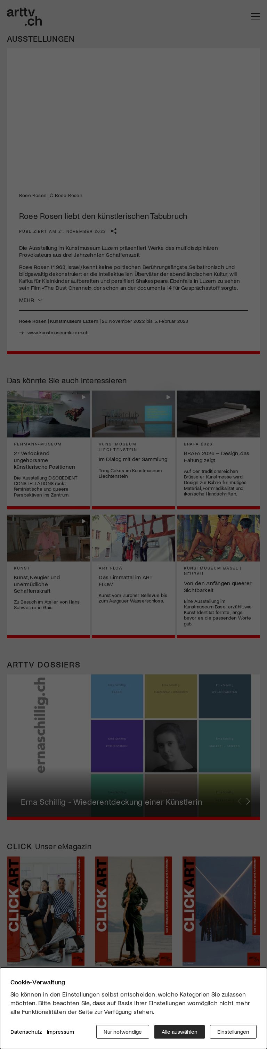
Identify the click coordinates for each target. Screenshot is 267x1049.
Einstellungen (233, 1031)
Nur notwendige (123, 1031)
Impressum (60, 1031)
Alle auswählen (179, 1031)
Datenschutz (26, 1031)
